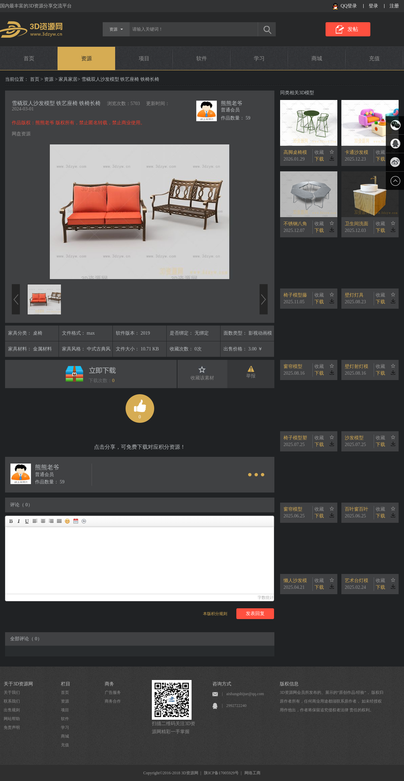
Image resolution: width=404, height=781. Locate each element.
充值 (374, 58)
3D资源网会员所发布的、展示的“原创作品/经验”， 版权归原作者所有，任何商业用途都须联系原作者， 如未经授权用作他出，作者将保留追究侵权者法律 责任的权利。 (331, 701)
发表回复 (255, 613)
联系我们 (12, 701)
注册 (394, 5)
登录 (373, 5)
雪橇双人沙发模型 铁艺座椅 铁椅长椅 (56, 103)
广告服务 (113, 692)
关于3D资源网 (18, 683)
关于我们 (12, 692)
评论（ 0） (21, 504)
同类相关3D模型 (297, 92)
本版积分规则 (215, 613)
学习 (259, 58)
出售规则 (12, 710)
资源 (86, 58)
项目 (144, 58)
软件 (201, 58)
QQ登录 (349, 5)
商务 (109, 683)
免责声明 (12, 727)
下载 (319, 159)
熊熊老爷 (231, 103)
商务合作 (113, 701)
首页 (29, 58)
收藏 (319, 152)
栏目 (65, 683)
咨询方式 (221, 683)
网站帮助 (12, 718)
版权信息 (289, 683)
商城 (316, 58)
